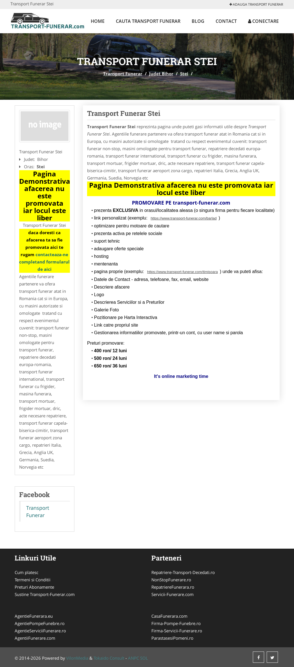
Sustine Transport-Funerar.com (45, 594)
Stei (184, 73)
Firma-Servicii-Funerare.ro (176, 630)
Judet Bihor (161, 73)
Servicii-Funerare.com (172, 594)
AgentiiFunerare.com (35, 638)
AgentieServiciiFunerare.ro (40, 630)
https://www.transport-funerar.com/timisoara (182, 272)
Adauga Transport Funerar (256, 4)
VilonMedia (77, 658)
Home (98, 21)
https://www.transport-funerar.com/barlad (183, 218)
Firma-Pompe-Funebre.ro (176, 623)
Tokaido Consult (109, 658)
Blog (198, 21)
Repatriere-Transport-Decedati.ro (183, 572)
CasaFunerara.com (169, 616)
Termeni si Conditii (32, 579)
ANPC (133, 658)
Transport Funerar (122, 73)
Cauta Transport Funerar (148, 21)
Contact (226, 21)
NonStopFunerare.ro (171, 579)
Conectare (263, 21)
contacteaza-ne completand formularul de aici (44, 262)
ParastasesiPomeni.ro (172, 638)
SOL (144, 658)
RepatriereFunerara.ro (172, 587)
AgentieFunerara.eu (34, 616)
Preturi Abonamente (34, 587)
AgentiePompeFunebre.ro (40, 623)
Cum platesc (26, 572)
